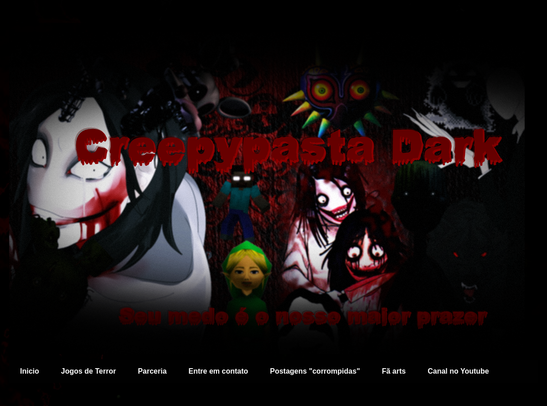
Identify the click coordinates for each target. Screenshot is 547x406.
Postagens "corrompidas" (315, 371)
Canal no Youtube (458, 371)
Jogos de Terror (88, 371)
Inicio (29, 371)
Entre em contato (218, 371)
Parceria (152, 371)
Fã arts (394, 371)
